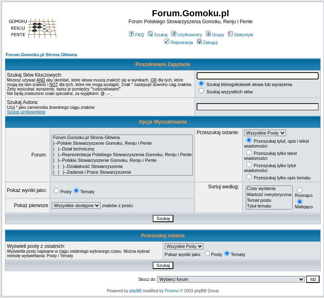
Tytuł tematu (269, 206)
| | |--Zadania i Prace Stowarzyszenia (122, 172)
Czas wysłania (269, 189)
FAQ (136, 34)
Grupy (215, 34)
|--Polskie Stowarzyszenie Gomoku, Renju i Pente (122, 143)
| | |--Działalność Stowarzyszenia (122, 167)
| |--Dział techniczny (122, 149)
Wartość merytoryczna (269, 195)
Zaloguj (207, 42)
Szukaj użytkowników (26, 112)
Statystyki (240, 34)
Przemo (172, 291)
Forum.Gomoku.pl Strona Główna (41, 54)
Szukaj (157, 34)
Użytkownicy (186, 34)
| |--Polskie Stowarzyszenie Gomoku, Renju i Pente (122, 160)
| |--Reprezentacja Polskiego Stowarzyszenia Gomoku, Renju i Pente (122, 155)
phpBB (135, 291)
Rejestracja (178, 42)
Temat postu (269, 200)
